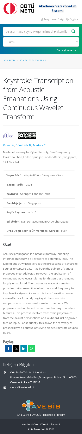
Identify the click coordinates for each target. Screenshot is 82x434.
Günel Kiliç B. (23, 145)
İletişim (60, 415)
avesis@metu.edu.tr (22, 387)
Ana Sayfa (9, 60)
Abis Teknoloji (36, 429)
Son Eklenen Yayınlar (32, 60)
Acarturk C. (39, 145)
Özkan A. (8, 145)
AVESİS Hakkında (42, 415)
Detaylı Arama (66, 50)
